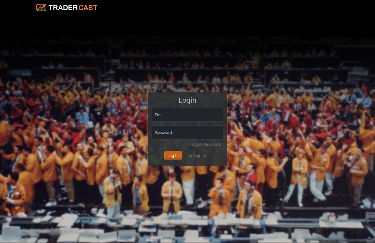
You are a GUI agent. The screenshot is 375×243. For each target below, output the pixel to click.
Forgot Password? (205, 144)
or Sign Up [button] (198, 155)
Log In (173, 155)
